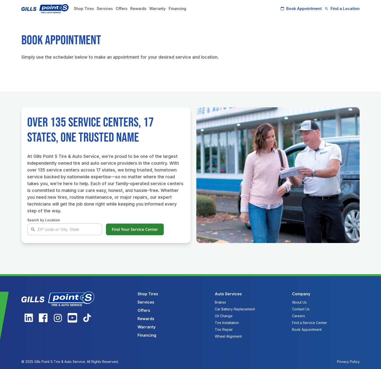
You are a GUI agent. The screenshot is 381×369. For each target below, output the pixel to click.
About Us (299, 302)
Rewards (138, 8)
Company (301, 293)
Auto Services (228, 293)
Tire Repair (224, 329)
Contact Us (301, 309)
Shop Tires (84, 8)
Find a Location (342, 8)
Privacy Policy (348, 362)
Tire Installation (227, 323)
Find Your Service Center (135, 229)
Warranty (157, 8)
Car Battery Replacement (235, 309)
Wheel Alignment (228, 336)
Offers (121, 8)
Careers (298, 316)
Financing (177, 8)
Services (105, 8)
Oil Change (224, 316)
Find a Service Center (309, 323)
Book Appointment (301, 8)
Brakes (220, 302)
